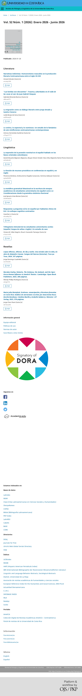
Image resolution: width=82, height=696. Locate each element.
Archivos (13, 15)
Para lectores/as (9, 635)
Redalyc (6, 601)
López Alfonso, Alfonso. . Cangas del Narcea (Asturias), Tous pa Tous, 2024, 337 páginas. (30, 254)
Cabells (6, 523)
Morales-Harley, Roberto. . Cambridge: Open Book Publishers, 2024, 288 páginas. (29, 274)
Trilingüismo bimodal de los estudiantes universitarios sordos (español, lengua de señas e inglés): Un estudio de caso (28, 228)
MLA (5, 598)
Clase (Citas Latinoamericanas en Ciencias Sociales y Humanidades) (29, 502)
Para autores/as (8, 639)
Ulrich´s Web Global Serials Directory (17, 546)
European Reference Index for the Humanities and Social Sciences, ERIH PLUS (33, 584)
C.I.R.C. (6, 591)
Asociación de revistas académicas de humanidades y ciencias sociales (31, 580)
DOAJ (5, 539)
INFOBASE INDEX (10, 594)
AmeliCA (6, 614)
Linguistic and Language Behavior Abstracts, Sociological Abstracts (29, 573)
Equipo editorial (9, 322)
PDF (8, 85)
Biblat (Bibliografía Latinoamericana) (17, 512)
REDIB (5, 563)
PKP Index (7, 516)
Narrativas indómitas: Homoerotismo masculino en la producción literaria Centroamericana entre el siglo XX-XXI (29, 75)
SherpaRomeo (8, 505)
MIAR (5, 498)
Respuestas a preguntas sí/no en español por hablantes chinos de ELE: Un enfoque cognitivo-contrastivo (29, 210)
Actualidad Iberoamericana (14, 587)
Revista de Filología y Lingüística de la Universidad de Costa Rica (30, 9)
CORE (5, 530)
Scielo (5, 605)
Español (6, 659)
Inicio (5, 15)
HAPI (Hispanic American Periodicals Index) (20, 566)
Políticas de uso (9, 326)
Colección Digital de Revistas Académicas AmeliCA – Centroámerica (29, 618)
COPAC (6, 509)
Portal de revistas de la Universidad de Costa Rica (22, 621)
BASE (5, 526)
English (6, 656)
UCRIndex (7, 559)
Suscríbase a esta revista (13, 333)
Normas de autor (10, 329)
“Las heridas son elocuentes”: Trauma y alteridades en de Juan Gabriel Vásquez (29, 93)
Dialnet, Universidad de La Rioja (15, 577)
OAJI (5, 550)
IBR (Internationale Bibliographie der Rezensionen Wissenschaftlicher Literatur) (34, 570)
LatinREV (6, 519)
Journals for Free (9, 543)
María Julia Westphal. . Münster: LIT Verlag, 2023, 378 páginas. (30, 295)
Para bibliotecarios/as (10, 642)
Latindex (6, 495)
